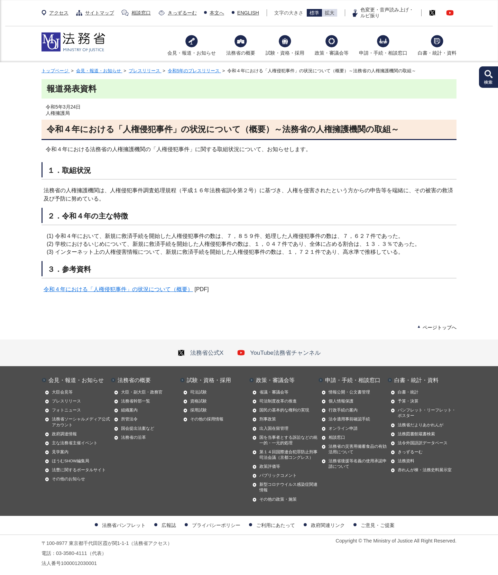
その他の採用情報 (206, 419)
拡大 (329, 13)
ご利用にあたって (275, 525)
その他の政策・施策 (278, 499)
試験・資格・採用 (285, 53)
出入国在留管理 (273, 428)
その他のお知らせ (68, 479)
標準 (314, 13)
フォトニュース (66, 410)
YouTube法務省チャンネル (279, 352)
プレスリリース (145, 70)
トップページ (56, 70)
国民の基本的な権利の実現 (284, 410)
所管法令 (129, 419)
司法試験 (198, 392)
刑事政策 (267, 419)
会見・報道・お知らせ (191, 53)
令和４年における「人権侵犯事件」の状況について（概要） (118, 289)
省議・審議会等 (273, 392)
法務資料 (406, 461)
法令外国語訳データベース (423, 443)
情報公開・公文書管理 (349, 392)
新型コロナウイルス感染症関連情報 (288, 487)
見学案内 (60, 452)
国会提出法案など (137, 428)
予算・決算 (408, 401)
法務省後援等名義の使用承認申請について (358, 464)
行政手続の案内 (343, 410)
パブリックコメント (278, 475)
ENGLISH (248, 12)
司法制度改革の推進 (278, 401)
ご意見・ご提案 (378, 525)
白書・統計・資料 (437, 53)
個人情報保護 (341, 401)
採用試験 (198, 410)
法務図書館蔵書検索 (416, 434)
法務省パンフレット (124, 525)
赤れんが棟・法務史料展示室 (425, 470)
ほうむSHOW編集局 (70, 461)
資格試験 (198, 401)
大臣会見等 (62, 392)
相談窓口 (141, 12)
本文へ (217, 12)
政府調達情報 (64, 434)
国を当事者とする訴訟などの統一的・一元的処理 (288, 440)
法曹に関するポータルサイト (79, 470)
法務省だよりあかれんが (420, 425)
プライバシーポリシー (216, 525)
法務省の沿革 (133, 437)
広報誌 (169, 525)
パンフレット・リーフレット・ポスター (427, 413)
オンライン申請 (343, 428)
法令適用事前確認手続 (349, 419)
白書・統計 (408, 392)
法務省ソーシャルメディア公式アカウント (81, 422)
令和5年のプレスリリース (194, 70)
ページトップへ (439, 327)
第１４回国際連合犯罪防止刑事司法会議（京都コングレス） (288, 455)
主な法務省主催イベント (75, 443)
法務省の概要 (240, 53)
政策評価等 (269, 466)
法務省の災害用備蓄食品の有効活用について (358, 449)
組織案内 (129, 410)
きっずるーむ (182, 12)
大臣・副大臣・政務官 (142, 392)
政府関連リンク (328, 525)
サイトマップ (99, 12)
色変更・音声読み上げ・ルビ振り (387, 12)
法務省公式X (200, 352)
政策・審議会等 (332, 53)
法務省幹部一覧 (135, 401)
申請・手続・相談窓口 (383, 53)
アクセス (58, 12)
